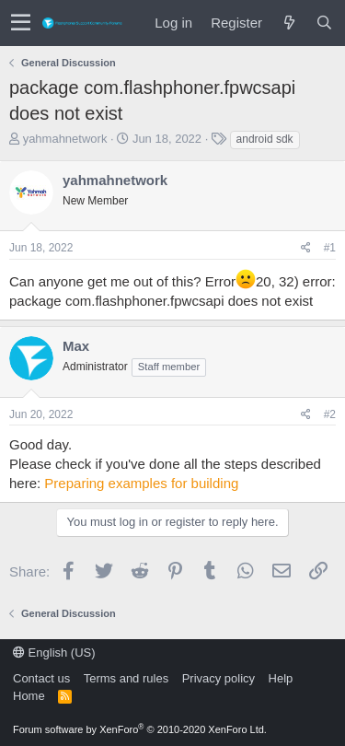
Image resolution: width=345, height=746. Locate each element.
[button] (21, 23)
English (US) (54, 652)
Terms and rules (126, 678)
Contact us (41, 678)
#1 (330, 247)
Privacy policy (218, 678)
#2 (330, 414)
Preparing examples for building (141, 483)
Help (281, 678)
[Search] (323, 23)
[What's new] (288, 23)
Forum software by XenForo (140, 729)
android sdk (264, 139)
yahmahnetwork (65, 139)
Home (29, 696)
